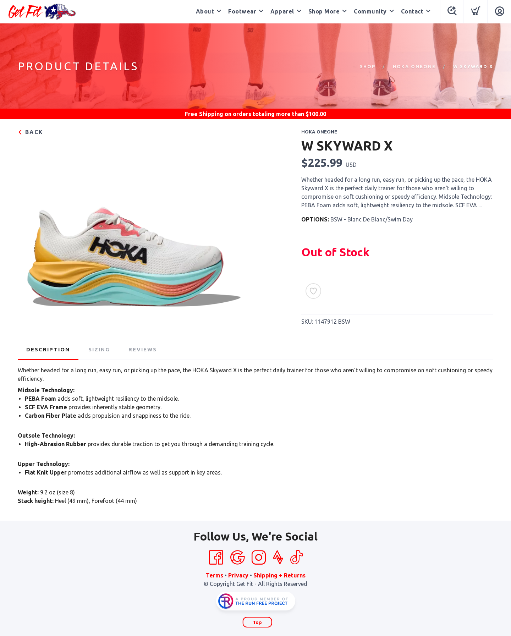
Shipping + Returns (279, 575)
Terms (214, 575)
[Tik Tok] (296, 557)
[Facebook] (216, 557)
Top (257, 622)
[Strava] (278, 557)
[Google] (237, 557)
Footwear (242, 11)
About (205, 11)
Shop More (324, 11)
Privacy (238, 575)
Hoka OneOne (414, 66)
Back (30, 132)
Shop (367, 66)
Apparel (282, 11)
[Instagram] (258, 557)
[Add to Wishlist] (313, 291)
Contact (412, 11)
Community (370, 11)
